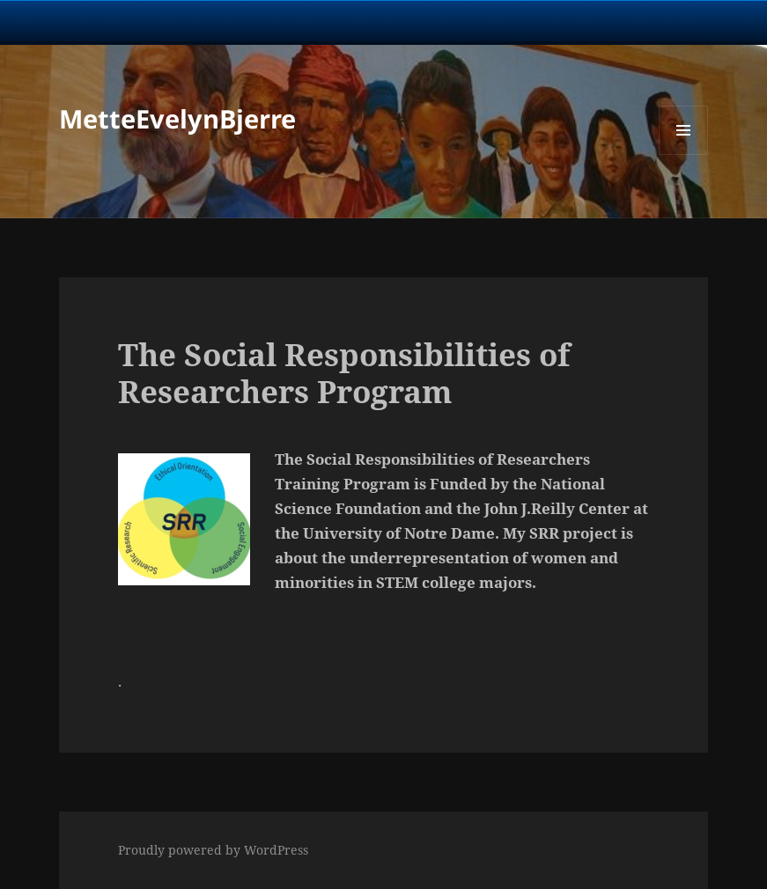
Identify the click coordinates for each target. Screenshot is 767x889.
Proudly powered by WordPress (213, 849)
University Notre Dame (160, 22)
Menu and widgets (684, 154)
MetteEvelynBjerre (177, 118)
